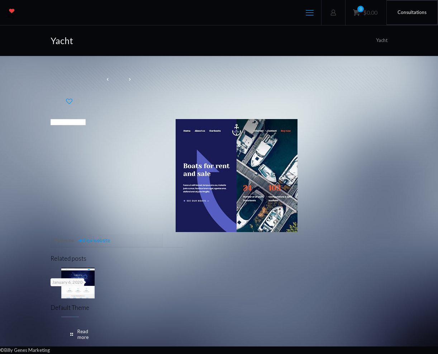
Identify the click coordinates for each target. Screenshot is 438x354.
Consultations (412, 12)
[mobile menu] (310, 12)
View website (93, 240)
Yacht (381, 40)
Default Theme (70, 307)
